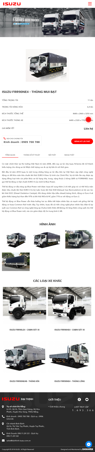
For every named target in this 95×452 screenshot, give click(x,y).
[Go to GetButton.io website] (89, 449)
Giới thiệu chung (57, 406)
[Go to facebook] (88, 444)
